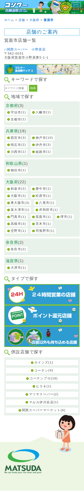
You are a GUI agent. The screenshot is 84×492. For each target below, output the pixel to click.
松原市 (41, 195)
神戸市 (41, 138)
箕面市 (41, 216)
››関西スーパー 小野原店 (25, 49)
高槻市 (16, 223)
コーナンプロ (40, 378)
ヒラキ (41, 386)
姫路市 (41, 152)
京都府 (12, 105)
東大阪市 (18, 202)
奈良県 (12, 242)
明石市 (16, 145)
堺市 (63, 216)
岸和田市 (46, 209)
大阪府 (12, 182)
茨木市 (41, 223)
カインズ (41, 362)
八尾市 (44, 202)
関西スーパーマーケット (41, 410)
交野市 (16, 230)
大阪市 (16, 195)
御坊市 (16, 170)
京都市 (16, 119)
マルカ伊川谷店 (41, 402)
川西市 (16, 152)
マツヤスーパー (41, 394)
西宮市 (16, 138)
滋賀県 (12, 261)
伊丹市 (41, 145)
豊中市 (41, 188)
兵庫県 (12, 131)
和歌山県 (14, 163)
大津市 (16, 267)
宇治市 (16, 112)
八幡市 (41, 112)
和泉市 (16, 188)
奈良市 (16, 249)
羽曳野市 (43, 230)
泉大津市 (18, 209)
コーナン (41, 370)
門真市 (16, 216)
